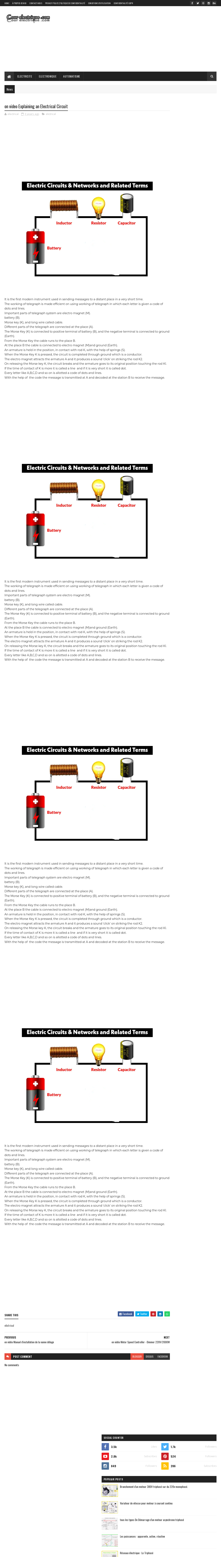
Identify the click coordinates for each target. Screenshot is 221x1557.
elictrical (51, 114)
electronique (184, 283)
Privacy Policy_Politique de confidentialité (65, 3)
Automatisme (71, 76)
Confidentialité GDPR (123, 3)
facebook (138, 1393)
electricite (160, 283)
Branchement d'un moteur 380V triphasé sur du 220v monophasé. (192, 157)
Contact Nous (35, 3)
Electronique (47, 76)
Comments (201, 238)
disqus (125, 1393)
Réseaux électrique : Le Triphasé (188, 221)
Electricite (24, 76)
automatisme (187, 276)
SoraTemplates (23, 1551)
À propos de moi (19, 3)
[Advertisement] (142, 39)
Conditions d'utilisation (99, 3)
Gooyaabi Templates (58, 1551)
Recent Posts (169, 238)
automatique (161, 276)
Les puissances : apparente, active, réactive (193, 204)
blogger (113, 1393)
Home (6, 3)
